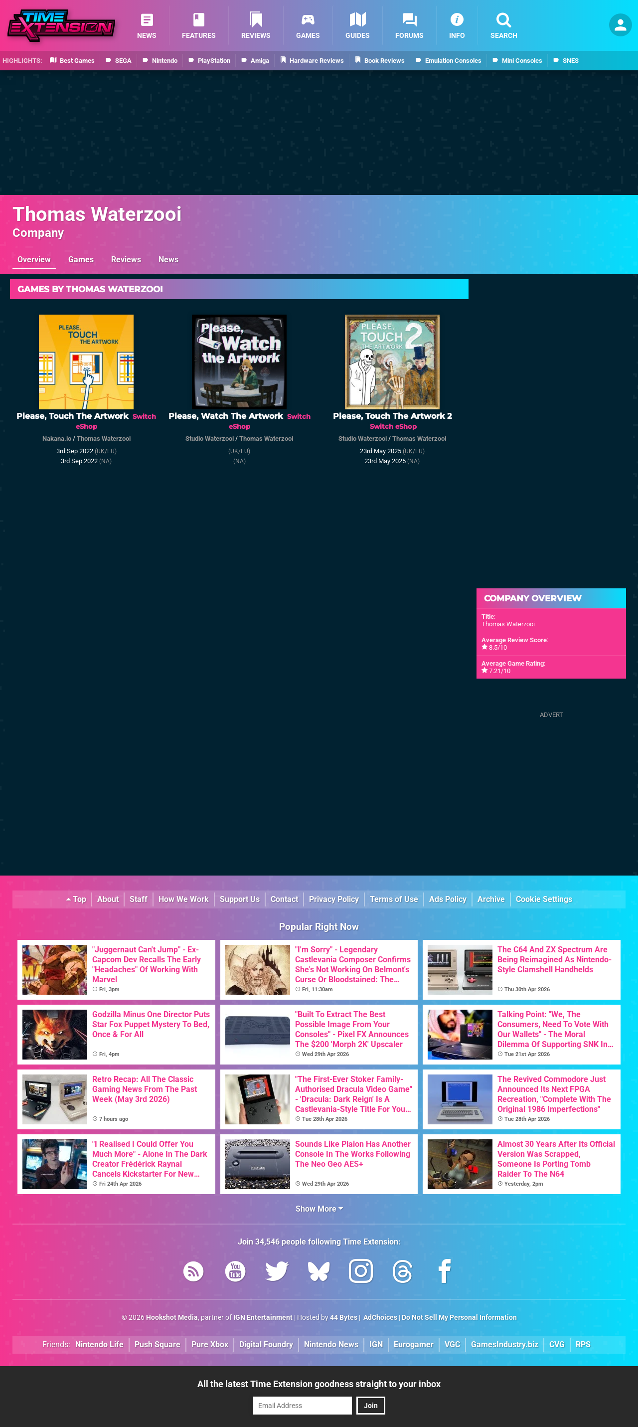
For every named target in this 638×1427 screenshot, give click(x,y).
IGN (376, 1344)
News (168, 259)
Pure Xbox (209, 1344)
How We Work (184, 899)
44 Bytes (343, 1317)
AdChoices (379, 1317)
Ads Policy (448, 899)
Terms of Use (394, 899)
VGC (452, 1344)
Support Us (240, 899)
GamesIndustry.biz (504, 1344)
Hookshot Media (172, 1317)
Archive (491, 899)
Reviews (126, 259)
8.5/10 (498, 647)
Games (81, 259)
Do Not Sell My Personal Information (459, 1317)
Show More (319, 1209)
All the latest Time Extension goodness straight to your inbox (319, 1384)
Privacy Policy (334, 899)
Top (76, 899)
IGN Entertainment (263, 1317)
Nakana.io (56, 438)
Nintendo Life (99, 1344)
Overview (34, 259)
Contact (284, 899)
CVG (557, 1344)
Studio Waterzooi (209, 438)
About (108, 899)
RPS (583, 1344)
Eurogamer (414, 1344)
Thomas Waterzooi (97, 214)
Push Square (157, 1344)
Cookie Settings (544, 899)
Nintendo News (331, 1344)
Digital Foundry (266, 1344)
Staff (139, 899)
